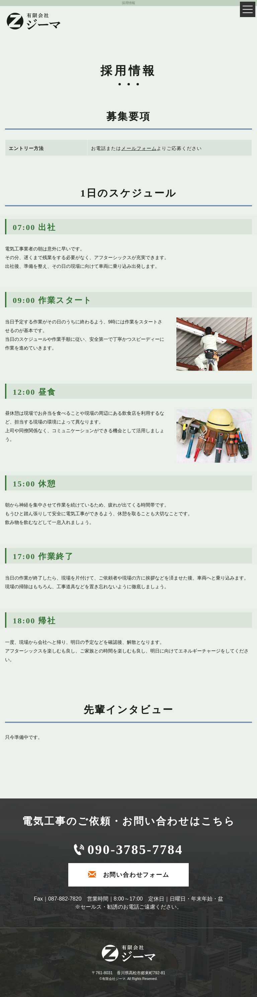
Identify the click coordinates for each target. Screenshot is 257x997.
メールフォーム (138, 148)
